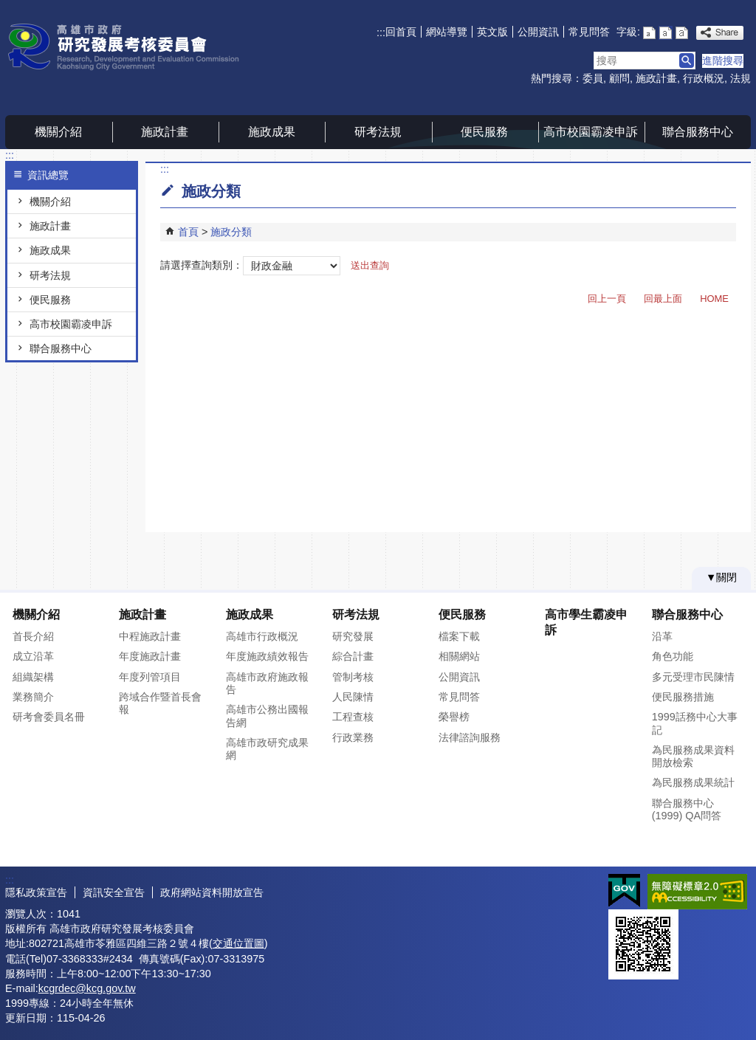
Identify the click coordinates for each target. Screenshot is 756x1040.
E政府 (624, 890)
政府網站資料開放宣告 (212, 892)
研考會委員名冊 (49, 717)
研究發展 (353, 636)
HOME (714, 298)
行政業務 (353, 737)
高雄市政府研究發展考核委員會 (130, 47)
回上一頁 (607, 298)
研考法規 (378, 131)
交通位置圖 (238, 943)
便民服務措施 (683, 697)
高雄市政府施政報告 (267, 683)
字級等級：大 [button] (682, 33)
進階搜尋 (722, 60)
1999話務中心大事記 (695, 723)
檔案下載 (459, 636)
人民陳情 (353, 697)
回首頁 (400, 32)
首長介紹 (33, 636)
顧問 (619, 78)
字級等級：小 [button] (649, 33)
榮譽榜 (454, 717)
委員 (593, 78)
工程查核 (353, 717)
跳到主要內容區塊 (7, 7)
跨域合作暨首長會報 (160, 703)
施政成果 (271, 131)
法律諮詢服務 (470, 737)
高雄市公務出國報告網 (267, 715)
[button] (686, 60)
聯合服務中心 (697, 131)
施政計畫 (656, 78)
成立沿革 (33, 656)
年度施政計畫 (150, 656)
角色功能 (672, 656)
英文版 (492, 32)
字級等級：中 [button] (666, 33)
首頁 (188, 232)
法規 (740, 78)
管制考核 (353, 677)
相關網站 (459, 656)
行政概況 (703, 78)
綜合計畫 (353, 656)
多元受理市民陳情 (693, 677)
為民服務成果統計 (693, 782)
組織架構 (33, 677)
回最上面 (663, 298)
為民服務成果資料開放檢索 (693, 756)
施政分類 (231, 232)
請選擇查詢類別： (201, 265)
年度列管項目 (150, 677)
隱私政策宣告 (36, 892)
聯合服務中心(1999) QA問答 (686, 809)
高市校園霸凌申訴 (590, 131)
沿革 (662, 636)
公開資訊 (538, 32)
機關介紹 (58, 131)
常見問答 (589, 32)
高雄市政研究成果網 (267, 749)
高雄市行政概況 (262, 636)
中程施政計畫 (150, 636)
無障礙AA (697, 891)
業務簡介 (33, 697)
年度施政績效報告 (267, 656)
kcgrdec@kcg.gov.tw (87, 988)
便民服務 (484, 131)
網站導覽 (446, 32)
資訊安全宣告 (114, 892)
